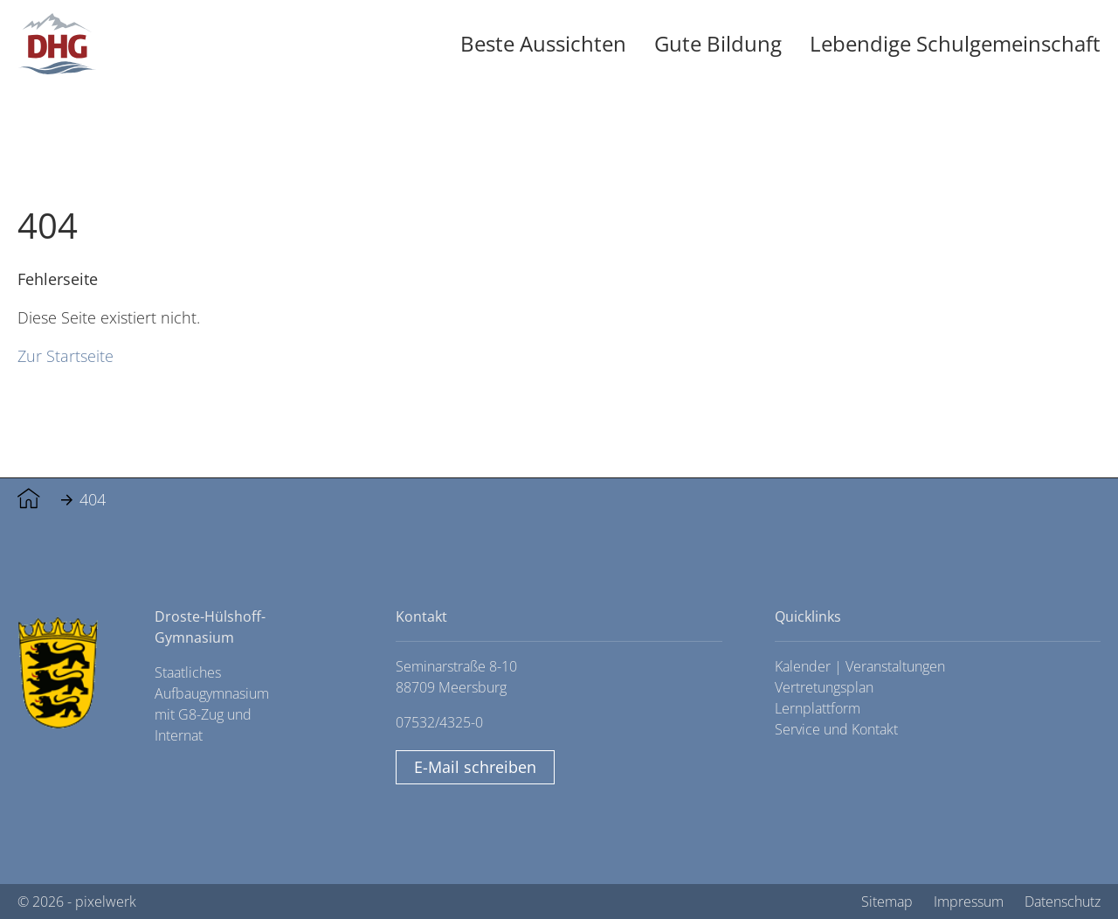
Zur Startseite (65, 355)
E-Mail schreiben (475, 766)
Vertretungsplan (824, 687)
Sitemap (887, 901)
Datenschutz (1063, 901)
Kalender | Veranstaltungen (860, 666)
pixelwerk (105, 901)
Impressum (969, 901)
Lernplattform (817, 708)
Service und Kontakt (836, 729)
